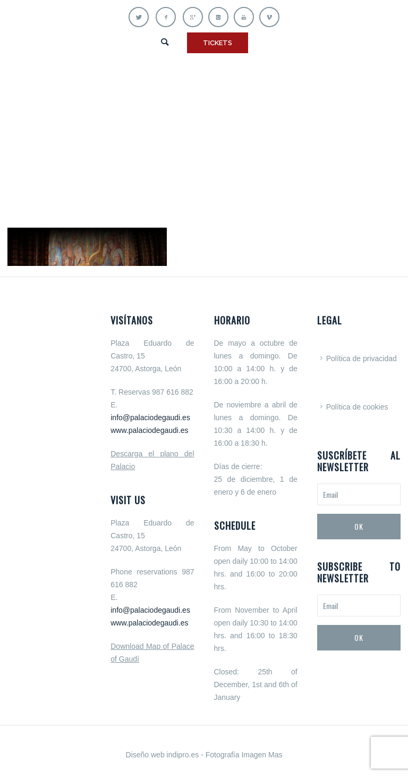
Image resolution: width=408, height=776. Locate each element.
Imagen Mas (261, 754)
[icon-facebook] (168, 17)
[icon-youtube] (246, 17)
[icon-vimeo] (269, 17)
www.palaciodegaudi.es (149, 430)
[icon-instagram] (221, 17)
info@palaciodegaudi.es (150, 417)
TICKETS (217, 43)
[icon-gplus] (195, 17)
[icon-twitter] (141, 17)
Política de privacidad (361, 358)
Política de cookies (357, 407)
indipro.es (183, 754)
